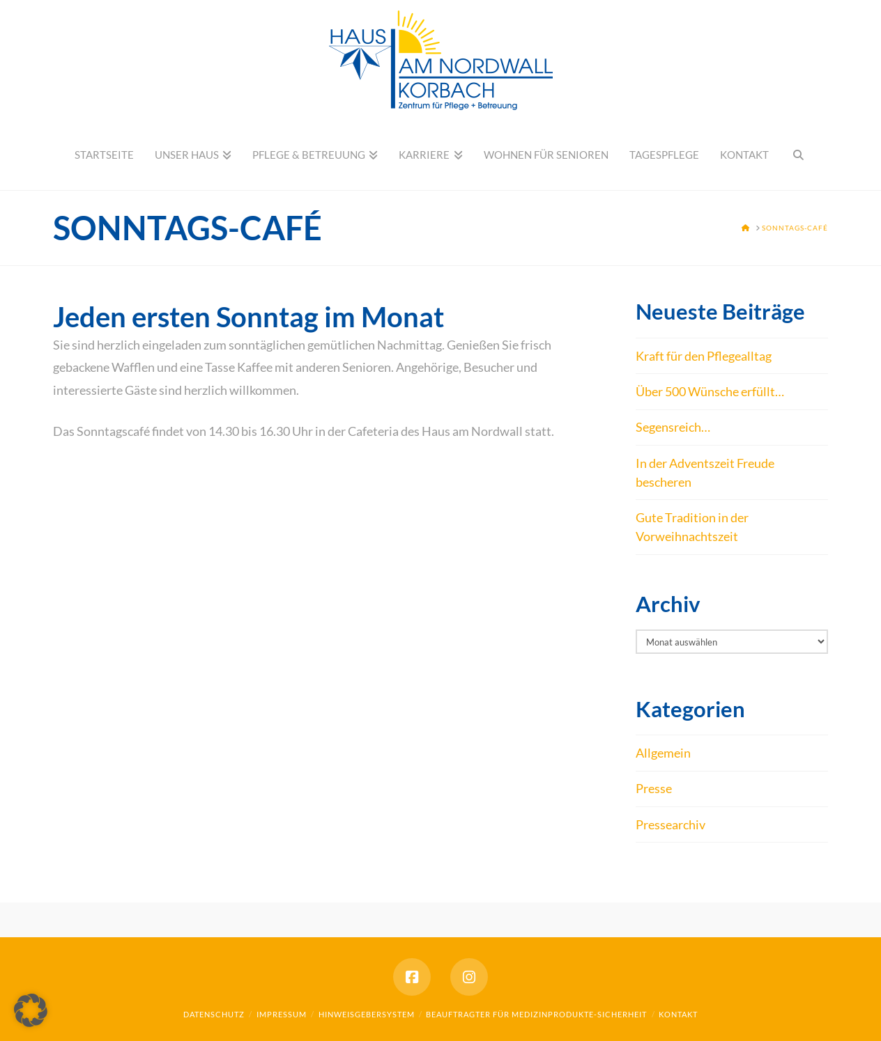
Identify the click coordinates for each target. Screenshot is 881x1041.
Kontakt (678, 1014)
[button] (30, 1010)
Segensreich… (673, 427)
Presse (654, 788)
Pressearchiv (670, 824)
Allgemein (663, 752)
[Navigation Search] (798, 155)
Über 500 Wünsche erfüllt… (710, 391)
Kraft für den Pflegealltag (704, 355)
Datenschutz (214, 1014)
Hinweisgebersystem (367, 1014)
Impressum (281, 1014)
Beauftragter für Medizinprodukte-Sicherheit (536, 1014)
